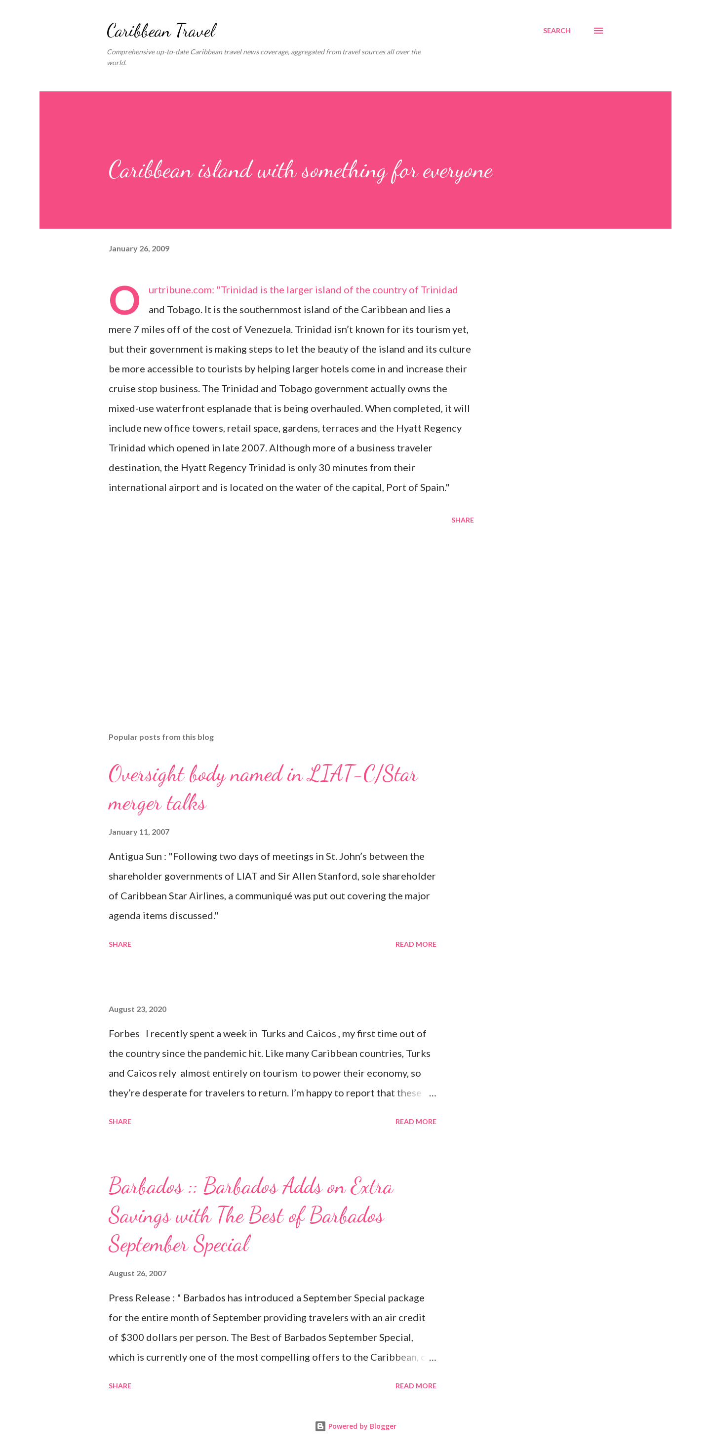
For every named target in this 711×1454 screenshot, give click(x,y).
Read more (415, 944)
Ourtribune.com (180, 289)
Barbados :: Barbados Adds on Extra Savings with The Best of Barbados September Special (251, 1214)
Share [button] (462, 520)
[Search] (557, 31)
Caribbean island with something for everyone (300, 169)
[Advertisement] (275, 609)
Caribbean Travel (161, 30)
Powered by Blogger (355, 1426)
